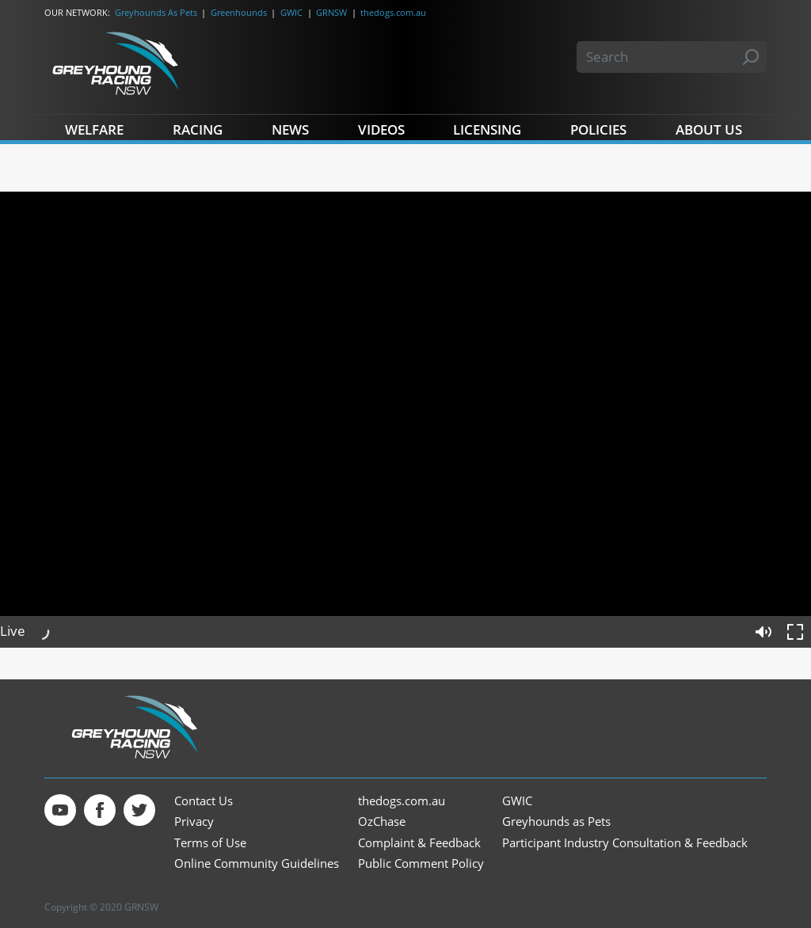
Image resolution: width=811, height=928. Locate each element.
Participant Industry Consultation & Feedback (625, 843)
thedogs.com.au (393, 12)
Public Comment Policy (421, 863)
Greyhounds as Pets (556, 821)
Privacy (194, 821)
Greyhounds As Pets (156, 12)
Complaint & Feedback (419, 843)
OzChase (382, 821)
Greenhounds (239, 12)
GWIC (291, 12)
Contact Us (203, 801)
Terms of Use (210, 843)
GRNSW (331, 12)
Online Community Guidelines (256, 863)
